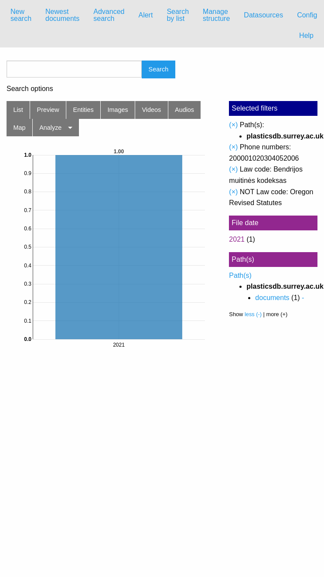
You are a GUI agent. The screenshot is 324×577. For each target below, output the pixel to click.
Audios (184, 109)
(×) (233, 124)
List (18, 109)
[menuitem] (20, 15)
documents (272, 297)
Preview (48, 109)
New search (20, 15)
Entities (83, 109)
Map (19, 127)
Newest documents (62, 15)
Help (306, 35)
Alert (145, 15)
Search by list (178, 15)
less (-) (253, 314)
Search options (30, 88)
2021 (237, 239)
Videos (151, 109)
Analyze (50, 127)
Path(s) (240, 275)
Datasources (263, 15)
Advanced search (108, 15)
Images (118, 109)
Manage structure (216, 15)
